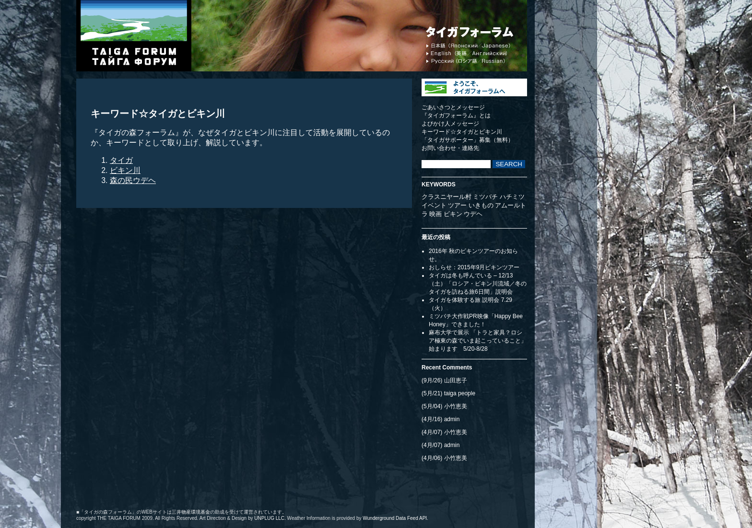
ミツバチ (485, 196)
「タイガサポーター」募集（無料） (468, 140)
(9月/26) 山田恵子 (444, 380)
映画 (435, 214)
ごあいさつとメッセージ (453, 107)
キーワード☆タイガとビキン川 (462, 131)
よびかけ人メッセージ (450, 123)
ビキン (453, 214)
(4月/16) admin (440, 419)
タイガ (121, 160)
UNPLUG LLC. (270, 518)
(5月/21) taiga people (448, 393)
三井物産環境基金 (191, 512)
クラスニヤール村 (446, 196)
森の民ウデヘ (133, 180)
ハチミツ (512, 196)
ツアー (457, 205)
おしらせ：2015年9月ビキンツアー (474, 267)
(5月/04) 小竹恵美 (444, 406)
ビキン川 (125, 170)
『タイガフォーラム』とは (456, 115)
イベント (434, 205)
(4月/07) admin (440, 445)
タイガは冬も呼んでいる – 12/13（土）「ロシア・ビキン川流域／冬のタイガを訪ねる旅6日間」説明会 (478, 283)
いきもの (481, 205)
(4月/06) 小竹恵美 (444, 458)
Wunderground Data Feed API (395, 518)
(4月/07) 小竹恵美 (444, 432)
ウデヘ (473, 214)
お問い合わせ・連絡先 (450, 148)
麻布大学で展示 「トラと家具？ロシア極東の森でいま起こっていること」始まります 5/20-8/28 (478, 340)
